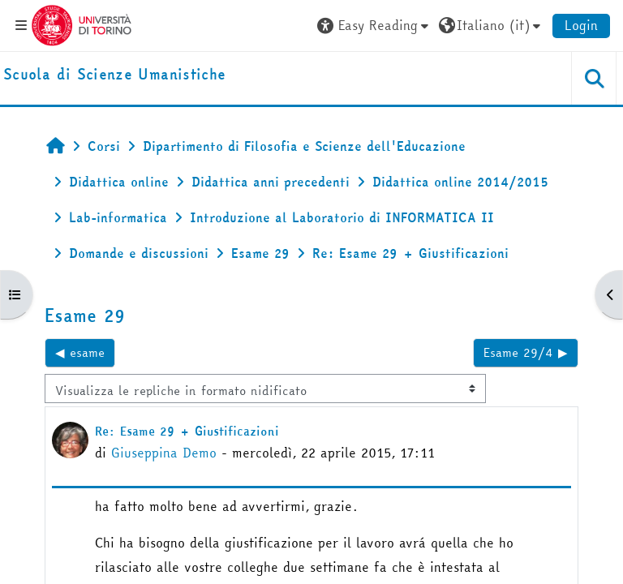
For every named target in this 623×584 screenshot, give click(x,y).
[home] (114, 75)
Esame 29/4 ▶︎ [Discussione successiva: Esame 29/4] (525, 352)
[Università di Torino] (81, 23)
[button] (374, 25)
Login (581, 25)
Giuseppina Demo (164, 452)
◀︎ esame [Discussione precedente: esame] (80, 352)
